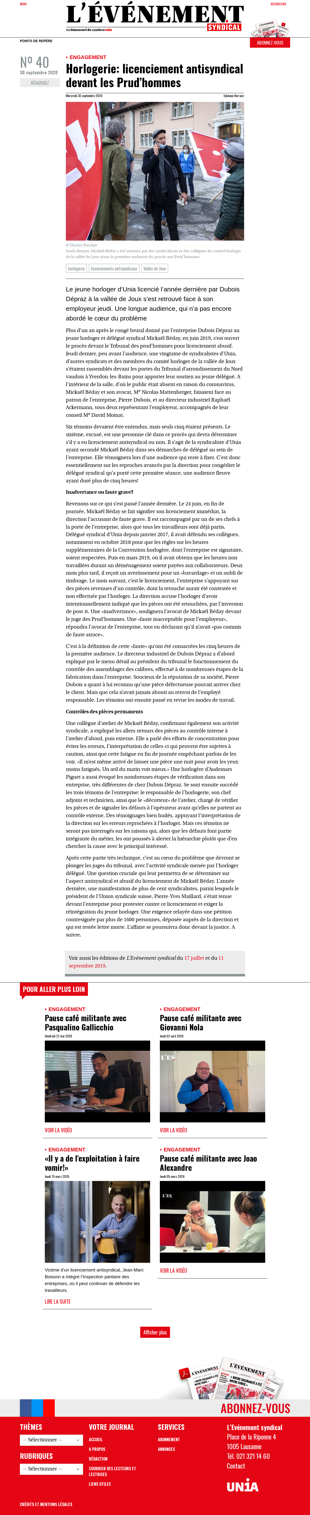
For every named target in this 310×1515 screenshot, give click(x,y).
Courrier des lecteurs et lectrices (112, 1471)
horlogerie (76, 268)
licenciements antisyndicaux (114, 268)
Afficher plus (155, 1332)
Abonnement (169, 1439)
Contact (236, 1465)
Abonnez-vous (270, 42)
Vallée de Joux (154, 268)
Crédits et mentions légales (46, 1504)
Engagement (88, 57)
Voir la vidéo (58, 1130)
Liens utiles (100, 1484)
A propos (97, 1449)
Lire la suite (57, 1301)
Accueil (96, 1439)
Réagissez (40, 82)
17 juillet (194, 958)
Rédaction (98, 1459)
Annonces (166, 1449)
